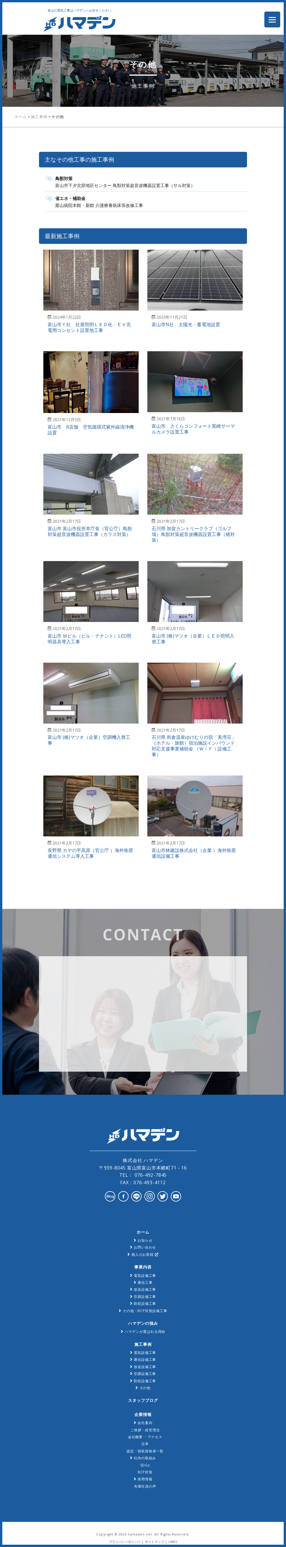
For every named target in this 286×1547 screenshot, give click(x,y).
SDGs (145, 1465)
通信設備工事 (145, 1359)
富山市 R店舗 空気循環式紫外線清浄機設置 (91, 430)
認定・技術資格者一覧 (145, 1451)
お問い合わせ (145, 1247)
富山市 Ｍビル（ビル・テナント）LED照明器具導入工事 (89, 639)
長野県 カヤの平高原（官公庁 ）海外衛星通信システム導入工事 (90, 853)
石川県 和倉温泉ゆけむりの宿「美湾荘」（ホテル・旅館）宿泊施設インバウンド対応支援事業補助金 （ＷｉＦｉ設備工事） (194, 746)
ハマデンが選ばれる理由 (145, 1331)
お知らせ (145, 1240)
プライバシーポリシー (125, 1542)
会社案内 (145, 1422)
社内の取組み (145, 1458)
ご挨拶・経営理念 (145, 1430)
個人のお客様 (144, 1254)
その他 (145, 1387)
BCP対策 (145, 1472)
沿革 (145, 1443)
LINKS (172, 1542)
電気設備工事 (145, 1275)
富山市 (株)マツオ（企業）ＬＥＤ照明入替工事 (193, 639)
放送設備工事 (145, 1289)
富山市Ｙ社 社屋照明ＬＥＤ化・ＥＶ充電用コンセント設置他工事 (89, 327)
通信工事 (145, 1282)
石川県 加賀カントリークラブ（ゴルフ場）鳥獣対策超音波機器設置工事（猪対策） (193, 534)
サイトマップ (154, 1542)
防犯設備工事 (145, 1303)
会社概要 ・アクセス (145, 1436)
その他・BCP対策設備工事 (145, 1310)
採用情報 (145, 1479)
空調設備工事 (145, 1296)
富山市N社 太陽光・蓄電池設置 (186, 324)
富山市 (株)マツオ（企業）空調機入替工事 (89, 740)
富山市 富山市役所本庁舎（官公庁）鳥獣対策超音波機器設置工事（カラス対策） (90, 531)
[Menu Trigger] (272, 19)
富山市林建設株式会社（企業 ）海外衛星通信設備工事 (194, 853)
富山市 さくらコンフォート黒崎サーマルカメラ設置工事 (193, 429)
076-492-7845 (150, 1175)
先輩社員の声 (145, 1486)
